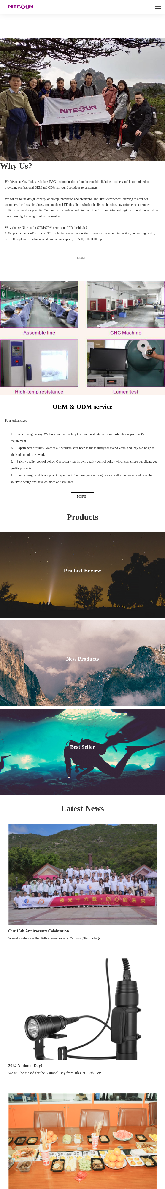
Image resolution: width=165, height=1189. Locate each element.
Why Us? (16, 165)
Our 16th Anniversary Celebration (38, 931)
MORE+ (82, 258)
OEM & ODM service (82, 406)
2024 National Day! (25, 1065)
